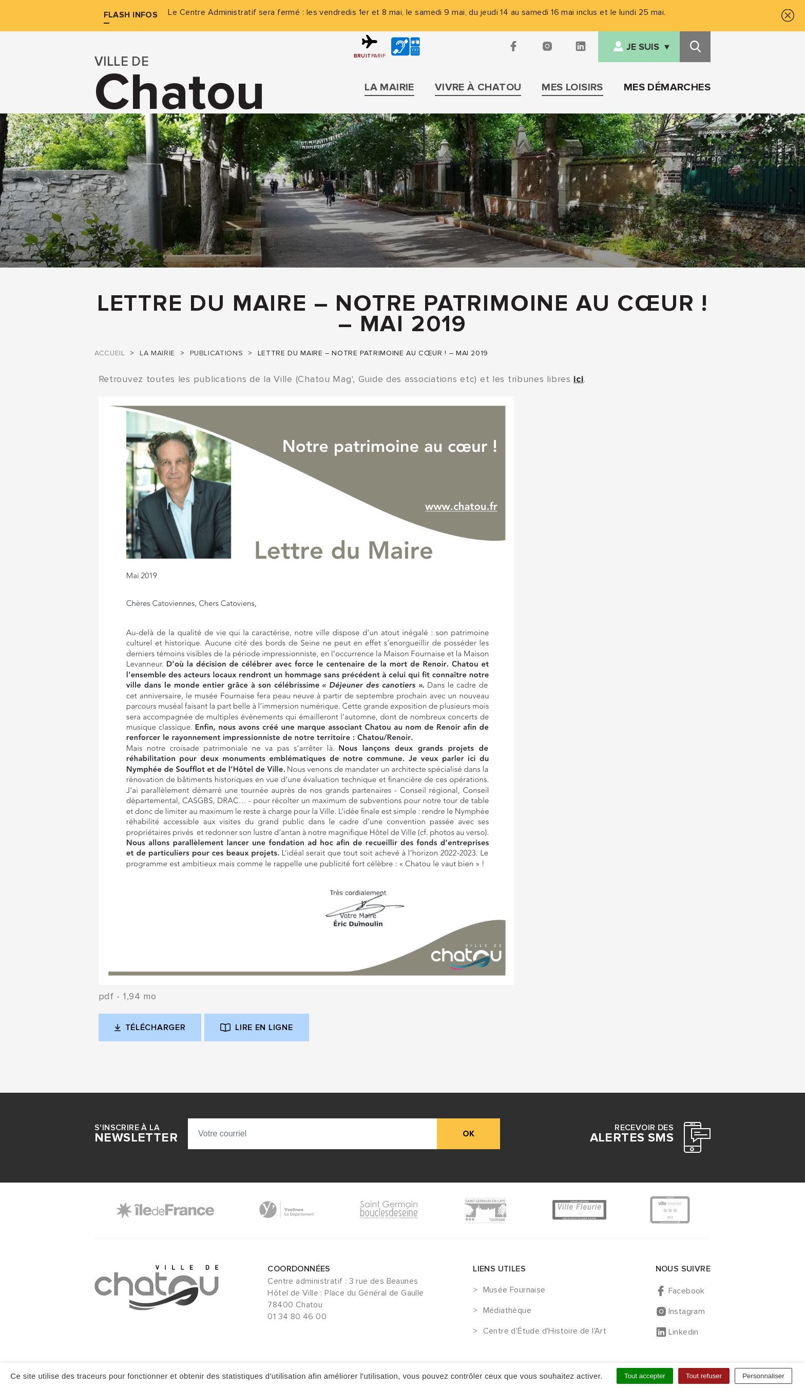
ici (578, 379)
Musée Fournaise (514, 1290)
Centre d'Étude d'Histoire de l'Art (545, 1331)
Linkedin (683, 1332)
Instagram (686, 1311)
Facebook (686, 1291)
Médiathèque (507, 1311)
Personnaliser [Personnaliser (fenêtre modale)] (763, 1376)
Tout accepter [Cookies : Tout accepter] (644, 1376)
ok (468, 1134)
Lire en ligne (256, 1027)
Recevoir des (632, 1133)
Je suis (642, 47)
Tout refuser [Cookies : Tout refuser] (704, 1376)
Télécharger (158, 1030)
